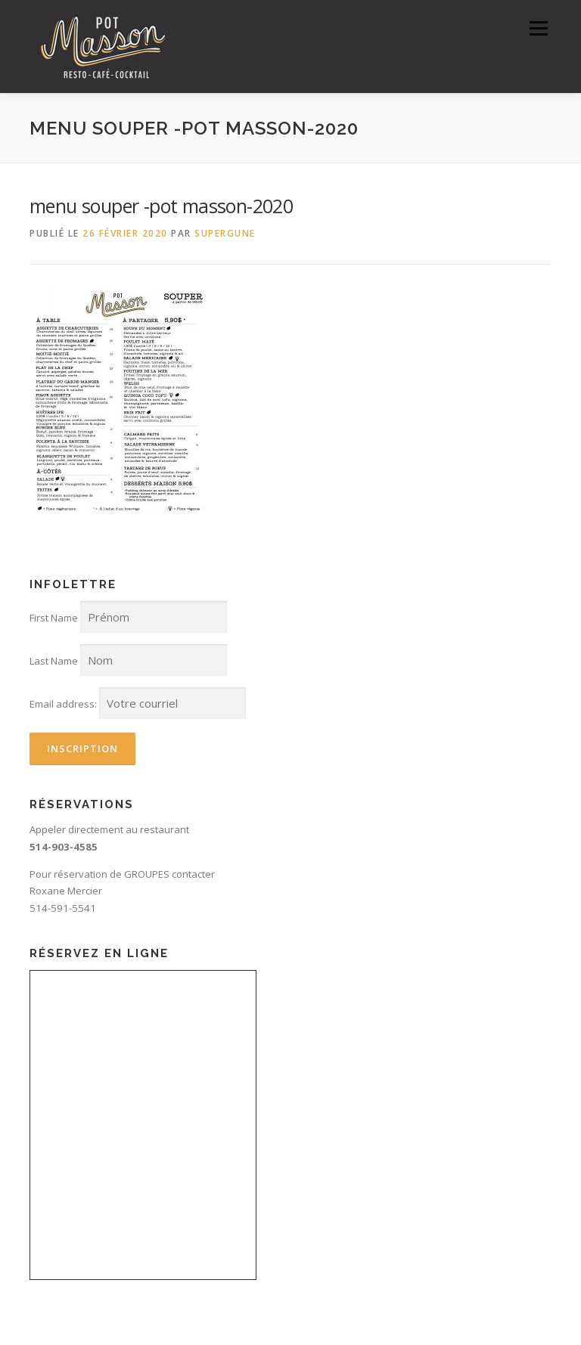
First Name (54, 617)
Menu (538, 28)
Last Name (54, 661)
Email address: (63, 704)
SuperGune (225, 233)
